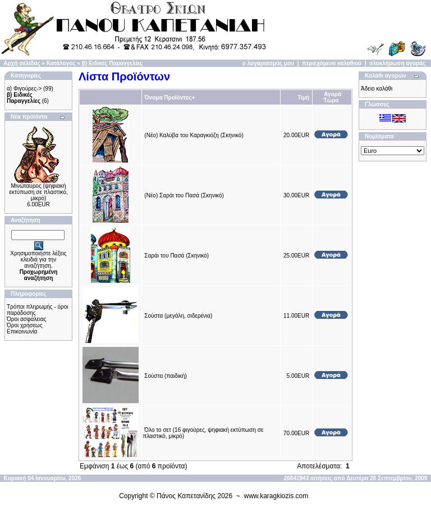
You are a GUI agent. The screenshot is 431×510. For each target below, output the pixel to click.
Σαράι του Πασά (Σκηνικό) (176, 255)
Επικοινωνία (22, 331)
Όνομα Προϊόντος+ (169, 97)
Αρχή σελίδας (21, 63)
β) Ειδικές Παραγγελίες (112, 63)
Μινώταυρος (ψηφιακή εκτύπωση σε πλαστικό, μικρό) (38, 192)
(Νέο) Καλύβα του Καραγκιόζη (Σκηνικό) (193, 135)
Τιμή (303, 97)
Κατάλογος (61, 63)
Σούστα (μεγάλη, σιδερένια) (178, 316)
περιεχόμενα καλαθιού (331, 63)
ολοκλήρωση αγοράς (397, 63)
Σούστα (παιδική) (165, 376)
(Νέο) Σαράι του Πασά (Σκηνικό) (184, 195)
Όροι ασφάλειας (27, 319)
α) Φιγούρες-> (24, 88)
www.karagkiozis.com (276, 496)
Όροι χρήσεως (25, 325)
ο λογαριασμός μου (268, 63)
